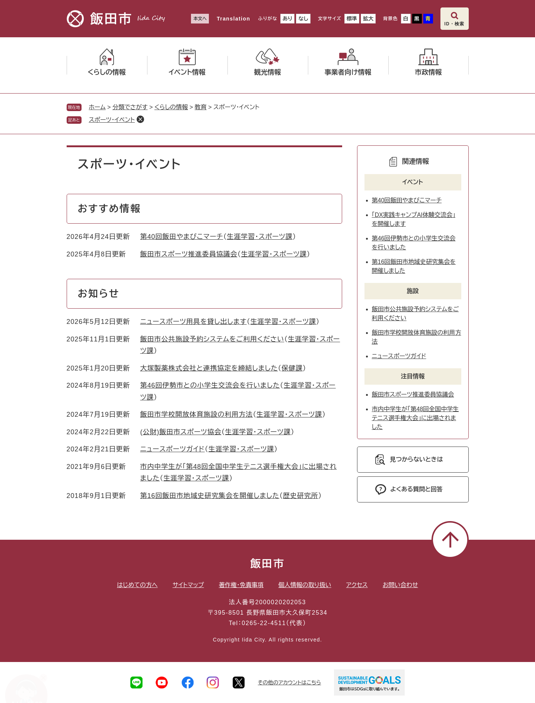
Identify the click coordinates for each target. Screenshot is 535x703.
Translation (233, 19)
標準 (352, 19)
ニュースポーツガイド (172, 449)
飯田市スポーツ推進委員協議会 (189, 254)
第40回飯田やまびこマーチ (181, 236)
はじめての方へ (137, 585)
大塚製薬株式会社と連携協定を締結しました (209, 368)
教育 (201, 107)
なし (303, 19)
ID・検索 (455, 23)
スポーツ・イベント (112, 120)
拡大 (368, 19)
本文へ (200, 18)
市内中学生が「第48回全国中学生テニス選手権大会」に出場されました (415, 418)
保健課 (292, 368)
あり (288, 19)
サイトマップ (188, 585)
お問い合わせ (400, 585)
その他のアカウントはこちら (289, 682)
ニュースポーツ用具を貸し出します (193, 321)
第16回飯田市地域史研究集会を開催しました (210, 495)
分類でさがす (130, 107)
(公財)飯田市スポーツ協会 (181, 432)
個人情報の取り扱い (304, 585)
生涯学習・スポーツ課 (259, 236)
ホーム (97, 107)
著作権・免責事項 (241, 585)
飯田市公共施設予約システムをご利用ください (212, 339)
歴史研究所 (300, 495)
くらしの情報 (171, 107)
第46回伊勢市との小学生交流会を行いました (210, 385)
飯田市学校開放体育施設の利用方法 (196, 414)
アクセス (357, 585)
